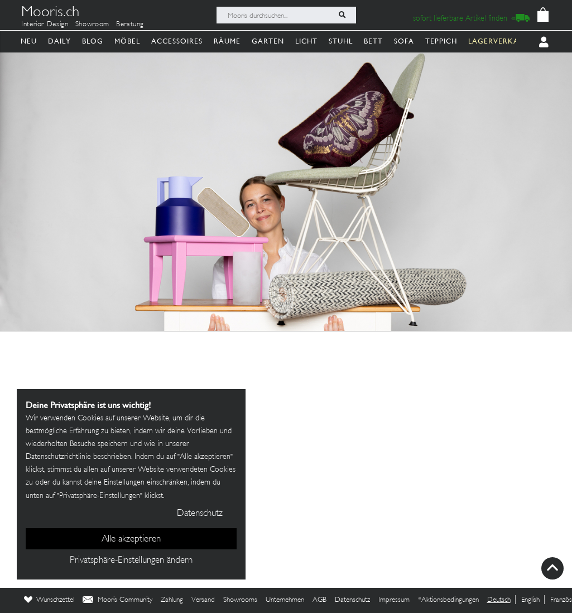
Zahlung (172, 600)
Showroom (92, 24)
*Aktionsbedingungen (448, 600)
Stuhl (341, 41)
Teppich (441, 41)
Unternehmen (285, 600)
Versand (203, 600)
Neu (29, 41)
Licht (306, 41)
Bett (373, 41)
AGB (319, 600)
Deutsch (499, 600)
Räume (227, 41)
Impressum (394, 600)
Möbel (127, 41)
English (530, 600)
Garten (268, 41)
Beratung (130, 24)
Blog (92, 41)
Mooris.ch (50, 13)
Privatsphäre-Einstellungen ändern (131, 560)
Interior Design (45, 24)
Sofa (404, 41)
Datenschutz (352, 600)
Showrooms (240, 600)
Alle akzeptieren (131, 539)
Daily (59, 41)
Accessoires (177, 41)
